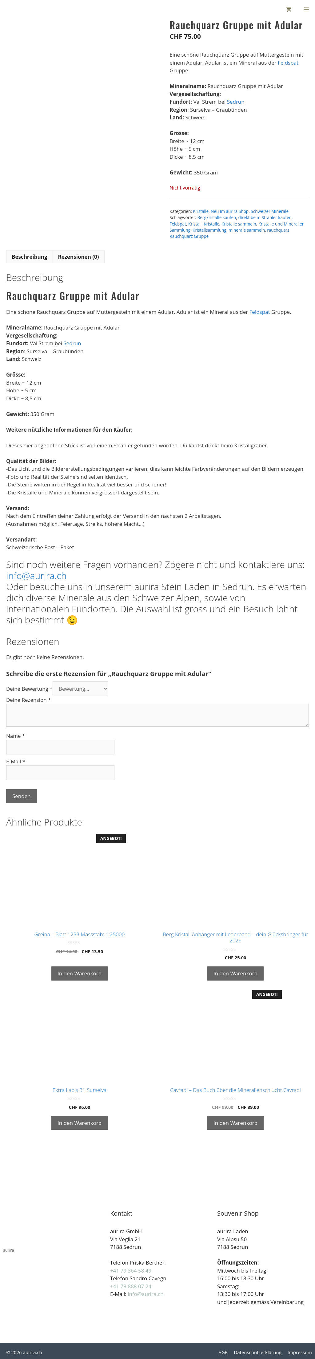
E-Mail (15, 761)
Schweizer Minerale (270, 211)
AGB (223, 1352)
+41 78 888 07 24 (130, 1286)
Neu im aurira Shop (230, 211)
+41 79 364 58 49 (130, 1270)
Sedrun (236, 101)
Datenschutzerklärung (257, 1352)
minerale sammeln (247, 230)
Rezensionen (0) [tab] (78, 256)
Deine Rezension (28, 699)
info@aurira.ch (36, 575)
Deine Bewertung (29, 688)
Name (15, 735)
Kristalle (201, 211)
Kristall (194, 224)
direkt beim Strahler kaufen (264, 217)
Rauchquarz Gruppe (189, 236)
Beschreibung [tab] (29, 256)
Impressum (300, 1352)
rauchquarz (278, 230)
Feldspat (288, 62)
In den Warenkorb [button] (80, 973)
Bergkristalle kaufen (216, 217)
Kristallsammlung (209, 230)
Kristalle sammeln (238, 224)
